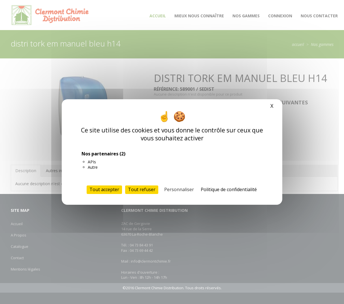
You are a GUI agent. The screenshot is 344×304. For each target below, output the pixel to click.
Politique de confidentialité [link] (229, 189)
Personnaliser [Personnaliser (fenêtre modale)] (179, 189)
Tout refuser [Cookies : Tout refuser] (141, 189)
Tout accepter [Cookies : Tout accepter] (104, 189)
